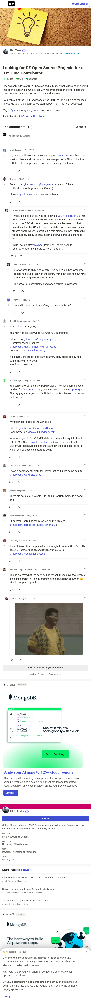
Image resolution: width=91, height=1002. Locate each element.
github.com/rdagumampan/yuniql (43, 339)
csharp (19, 79)
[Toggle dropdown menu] (85, 149)
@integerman (31, 110)
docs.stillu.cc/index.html (42, 431)
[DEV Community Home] (11, 4)
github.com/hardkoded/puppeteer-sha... (32, 524)
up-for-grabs (78, 389)
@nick (16, 326)
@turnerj (16, 110)
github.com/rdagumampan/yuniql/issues (33, 346)
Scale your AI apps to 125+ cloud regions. (38, 772)
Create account (80, 4)
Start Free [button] (11, 793)
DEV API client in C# (68, 215)
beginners (31, 79)
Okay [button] (7, 996)
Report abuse (55, 674)
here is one (63, 155)
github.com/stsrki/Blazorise (25, 474)
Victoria (44, 442)
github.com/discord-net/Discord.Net (39, 428)
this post (38, 244)
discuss (8, 79)
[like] (11, 170)
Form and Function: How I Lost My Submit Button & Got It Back (45, 879)
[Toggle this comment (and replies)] (5, 155)
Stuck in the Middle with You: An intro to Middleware (45, 891)
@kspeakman (23, 194)
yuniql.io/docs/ (36, 350)
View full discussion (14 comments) (45, 667)
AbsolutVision (21, 116)
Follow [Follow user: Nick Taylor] (45, 818)
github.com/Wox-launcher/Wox (27, 553)
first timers (29, 389)
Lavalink (33, 442)
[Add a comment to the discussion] (47, 137)
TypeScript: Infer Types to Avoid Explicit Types (45, 902)
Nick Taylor (15, 50)
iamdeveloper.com (72, 53)
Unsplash (38, 116)
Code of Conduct (37, 674)
